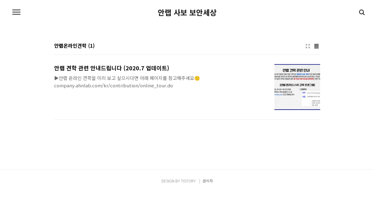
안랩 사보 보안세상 (187, 12)
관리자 (208, 180)
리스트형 (316, 46)
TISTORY (188, 180)
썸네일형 (308, 46)
